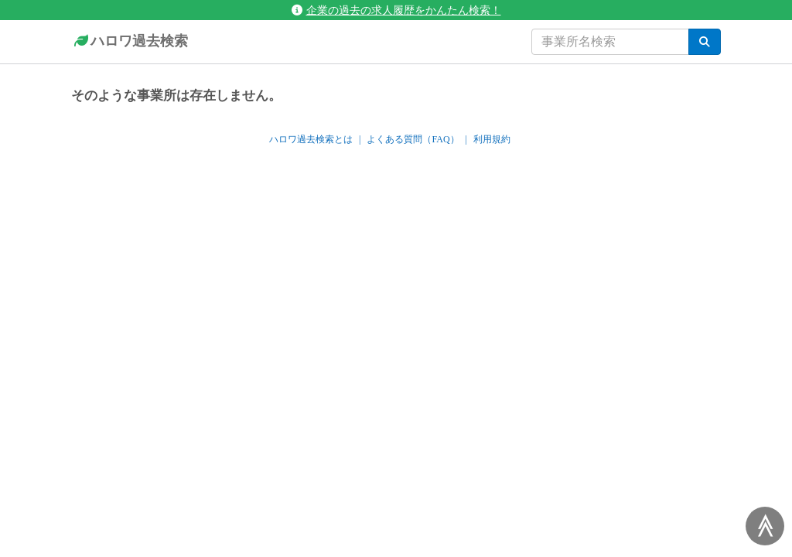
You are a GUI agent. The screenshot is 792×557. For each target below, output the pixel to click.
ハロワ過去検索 (129, 42)
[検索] (704, 42)
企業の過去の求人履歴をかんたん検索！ (396, 10)
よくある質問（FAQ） (413, 139)
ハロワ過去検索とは (311, 139)
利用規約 (491, 139)
